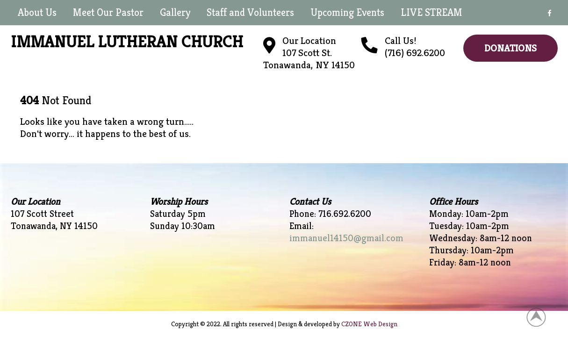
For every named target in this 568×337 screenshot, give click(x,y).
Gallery (175, 12)
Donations (510, 48)
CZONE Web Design (369, 324)
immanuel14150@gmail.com (346, 238)
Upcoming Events (347, 12)
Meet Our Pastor (108, 12)
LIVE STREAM (431, 12)
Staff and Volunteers (250, 12)
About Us (37, 12)
